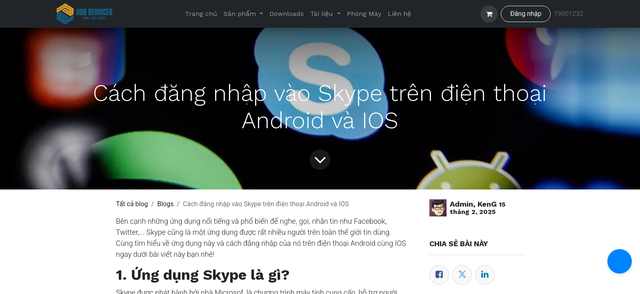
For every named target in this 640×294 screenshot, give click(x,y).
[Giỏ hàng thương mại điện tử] (489, 13)
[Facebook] (439, 275)
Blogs (165, 204)
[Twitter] (462, 275)
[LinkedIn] (485, 275)
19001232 (568, 14)
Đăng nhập (526, 14)
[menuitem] (201, 14)
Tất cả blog (132, 204)
